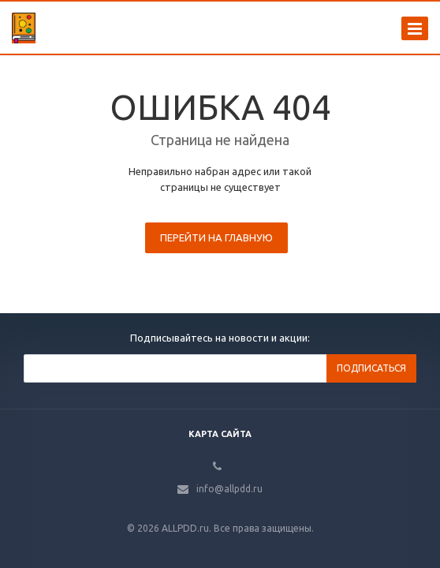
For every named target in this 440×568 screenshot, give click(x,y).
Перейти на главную (216, 237)
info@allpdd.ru (229, 489)
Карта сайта (220, 434)
